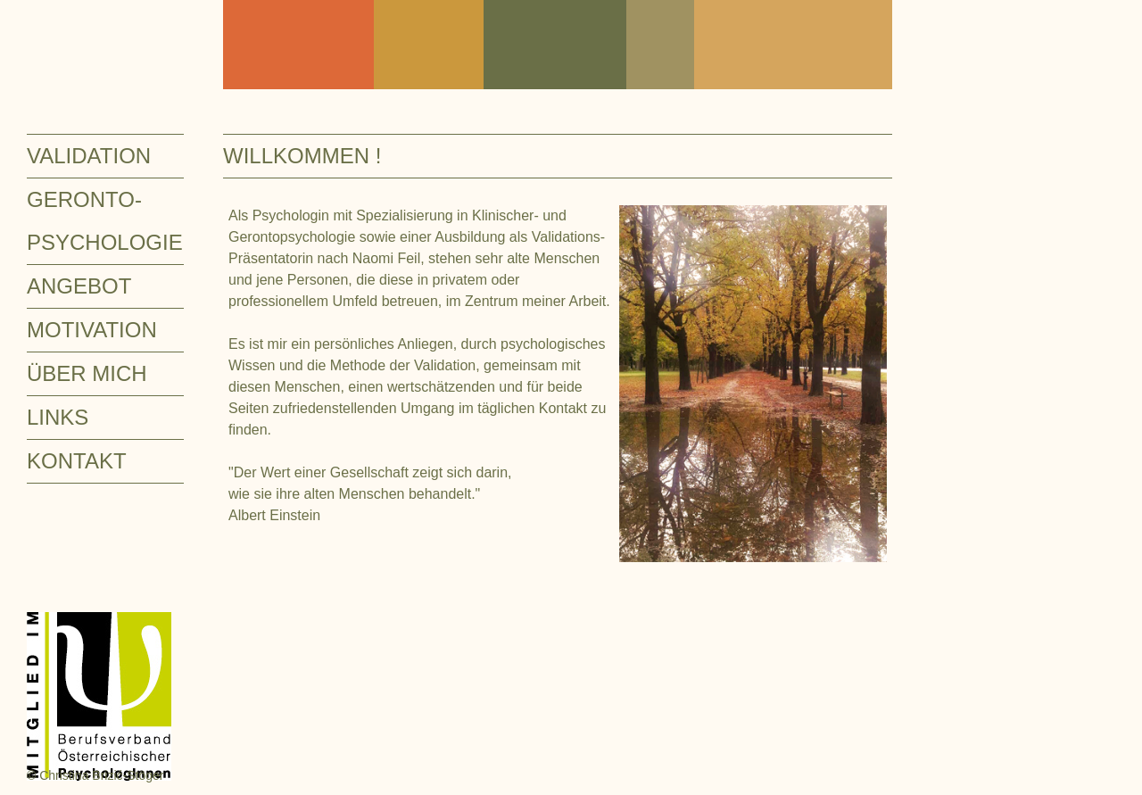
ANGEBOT (79, 286)
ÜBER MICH (87, 373)
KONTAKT (77, 461)
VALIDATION (89, 156)
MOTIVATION (92, 330)
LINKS (57, 417)
